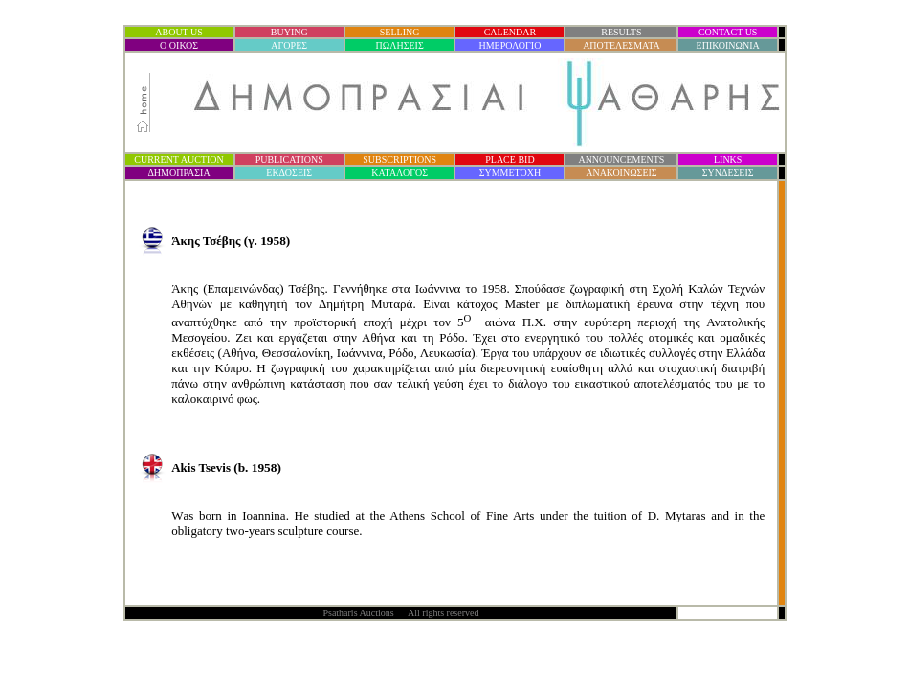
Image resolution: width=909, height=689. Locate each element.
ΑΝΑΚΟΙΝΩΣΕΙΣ (621, 172)
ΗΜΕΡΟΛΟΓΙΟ (509, 45)
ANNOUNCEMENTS (621, 159)
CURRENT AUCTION (178, 159)
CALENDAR (510, 32)
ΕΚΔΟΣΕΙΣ (289, 172)
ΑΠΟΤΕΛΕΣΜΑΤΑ (621, 45)
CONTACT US (728, 32)
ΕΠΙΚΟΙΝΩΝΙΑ (728, 45)
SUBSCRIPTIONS (399, 159)
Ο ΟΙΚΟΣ (179, 45)
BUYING (289, 32)
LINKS (728, 159)
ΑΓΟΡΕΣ (289, 45)
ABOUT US (179, 32)
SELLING (400, 32)
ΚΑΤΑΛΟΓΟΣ (399, 172)
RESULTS (621, 32)
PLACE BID (509, 159)
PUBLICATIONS (289, 159)
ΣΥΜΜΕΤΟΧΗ (510, 172)
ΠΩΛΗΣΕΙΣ (400, 45)
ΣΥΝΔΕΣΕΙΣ (728, 172)
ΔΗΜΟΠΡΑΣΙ (178, 172)
